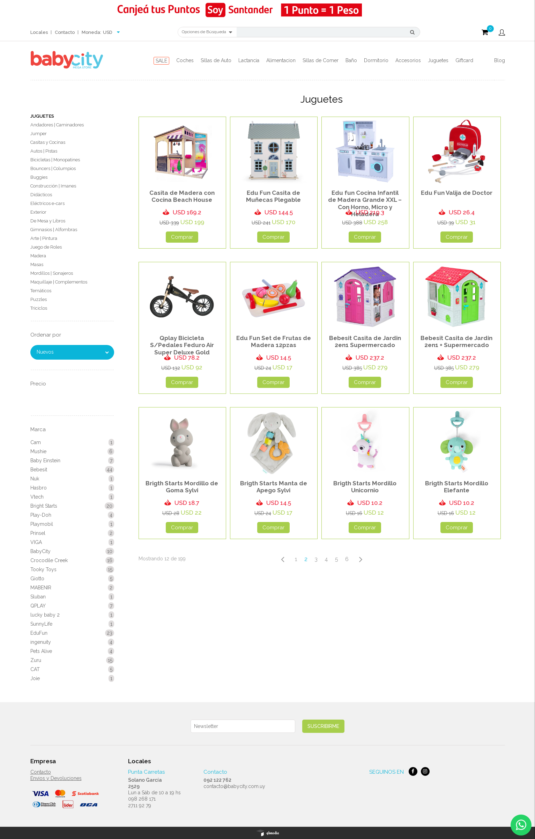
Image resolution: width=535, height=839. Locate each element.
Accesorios (408, 60)
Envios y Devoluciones (56, 778)
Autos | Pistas (43, 151)
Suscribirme (323, 726)
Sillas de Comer (321, 60)
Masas (36, 264)
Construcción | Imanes (53, 186)
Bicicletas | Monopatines (55, 159)
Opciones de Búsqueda (207, 32)
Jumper (38, 133)
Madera (38, 255)
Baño (351, 60)
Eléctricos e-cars (47, 203)
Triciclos (38, 308)
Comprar (182, 237)
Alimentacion (281, 60)
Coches (185, 60)
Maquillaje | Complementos (58, 282)
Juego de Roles (46, 247)
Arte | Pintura (43, 238)
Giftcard (464, 60)
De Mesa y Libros (47, 220)
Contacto (65, 32)
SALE (161, 61)
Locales (39, 32)
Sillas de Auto (216, 60)
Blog (499, 60)
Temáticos (40, 290)
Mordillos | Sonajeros (51, 273)
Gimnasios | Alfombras (53, 229)
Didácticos (41, 194)
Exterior (38, 212)
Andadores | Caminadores (57, 124)
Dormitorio (376, 60)
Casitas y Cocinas (47, 142)
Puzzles (38, 299)
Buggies (38, 177)
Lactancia (248, 60)
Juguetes (438, 60)
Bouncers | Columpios (53, 168)
